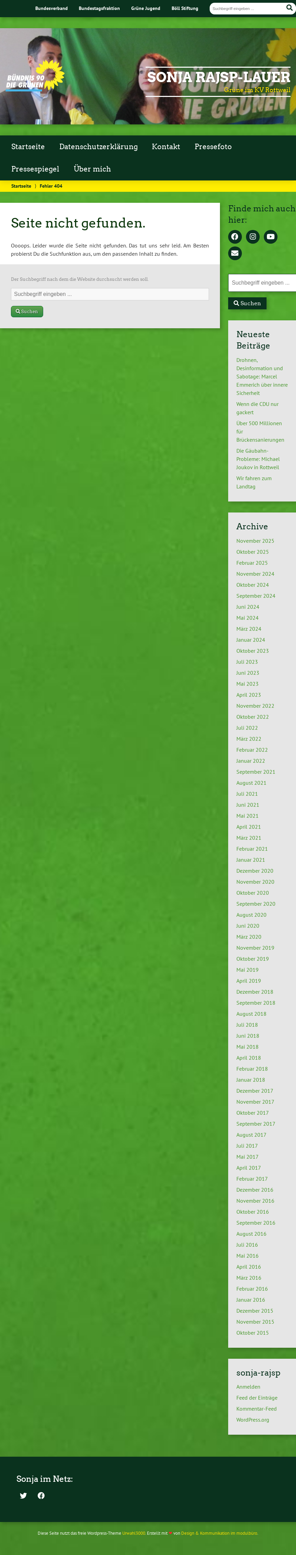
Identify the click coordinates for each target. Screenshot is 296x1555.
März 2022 (248, 738)
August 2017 (251, 1134)
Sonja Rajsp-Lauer (219, 77)
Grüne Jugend (145, 8)
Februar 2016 (252, 1288)
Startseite (28, 146)
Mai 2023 (247, 683)
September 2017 (255, 1123)
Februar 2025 (252, 562)
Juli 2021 (247, 793)
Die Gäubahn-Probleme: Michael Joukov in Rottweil (258, 459)
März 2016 (248, 1277)
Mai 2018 (247, 1046)
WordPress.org (252, 1419)
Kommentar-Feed (256, 1408)
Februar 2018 (252, 1068)
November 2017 (255, 1101)
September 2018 (255, 1002)
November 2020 (255, 881)
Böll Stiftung (185, 8)
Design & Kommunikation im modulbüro (219, 1533)
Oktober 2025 (252, 551)
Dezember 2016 (254, 1189)
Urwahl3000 (133, 1533)
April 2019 (248, 980)
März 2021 (248, 837)
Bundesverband (51, 8)
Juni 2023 (247, 672)
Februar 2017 (252, 1178)
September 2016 (255, 1222)
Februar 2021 (252, 848)
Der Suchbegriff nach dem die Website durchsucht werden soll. (80, 279)
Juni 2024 (247, 606)
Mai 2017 (247, 1156)
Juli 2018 (247, 1024)
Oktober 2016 (252, 1211)
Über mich (92, 169)
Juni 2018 (247, 1035)
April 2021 (248, 826)
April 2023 (248, 694)
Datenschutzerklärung (98, 146)
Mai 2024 (247, 617)
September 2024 (255, 595)
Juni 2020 (247, 925)
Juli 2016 (247, 1244)
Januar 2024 (250, 639)
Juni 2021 (247, 804)
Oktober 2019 (252, 958)
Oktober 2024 (252, 584)
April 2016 (248, 1266)
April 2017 (248, 1167)
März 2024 (248, 628)
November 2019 (255, 947)
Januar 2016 (250, 1299)
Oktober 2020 (252, 892)
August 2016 (251, 1233)
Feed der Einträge (257, 1397)
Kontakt (166, 146)
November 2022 (255, 705)
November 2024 (255, 573)
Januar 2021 (250, 859)
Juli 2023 (247, 661)
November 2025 (255, 540)
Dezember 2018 (254, 991)
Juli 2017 (247, 1145)
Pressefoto (213, 146)
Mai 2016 (247, 1255)
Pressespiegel (35, 169)
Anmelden (248, 1386)
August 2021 (251, 782)
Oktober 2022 (252, 716)
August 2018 (251, 1013)
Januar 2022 (250, 760)
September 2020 (255, 903)
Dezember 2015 (254, 1310)
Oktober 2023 (252, 650)
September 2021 (255, 771)
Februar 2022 (252, 749)
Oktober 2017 (252, 1112)
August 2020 (251, 914)
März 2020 (248, 936)
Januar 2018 (250, 1079)
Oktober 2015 (252, 1332)
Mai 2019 (247, 969)
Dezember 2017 (254, 1090)
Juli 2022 (247, 727)
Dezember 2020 (254, 870)
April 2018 (248, 1057)
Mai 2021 (247, 815)
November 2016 (255, 1200)
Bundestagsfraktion (99, 8)
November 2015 (255, 1321)
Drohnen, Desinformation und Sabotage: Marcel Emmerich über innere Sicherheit (262, 376)
